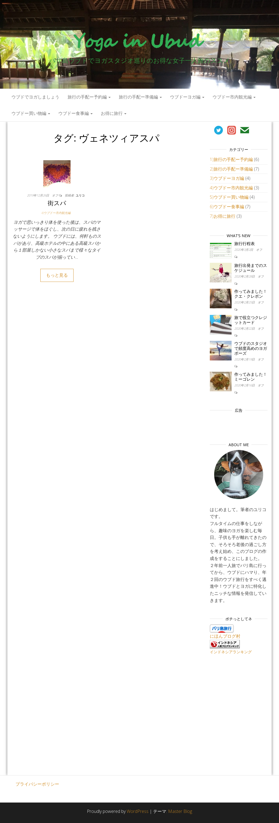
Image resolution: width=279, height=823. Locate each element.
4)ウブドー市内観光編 (56, 213)
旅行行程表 (244, 243)
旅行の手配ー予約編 (89, 97)
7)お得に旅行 (222, 216)
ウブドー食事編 (75, 113)
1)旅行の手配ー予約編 (231, 159)
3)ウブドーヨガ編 (227, 178)
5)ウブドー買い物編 (229, 197)
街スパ (57, 203)
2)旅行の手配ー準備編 (231, 169)
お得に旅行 (113, 113)
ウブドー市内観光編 (234, 97)
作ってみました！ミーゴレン (250, 376)
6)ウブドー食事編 (227, 207)
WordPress (137, 811)
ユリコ (80, 195)
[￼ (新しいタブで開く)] (218, 130)
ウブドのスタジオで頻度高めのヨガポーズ (250, 348)
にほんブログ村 (225, 636)
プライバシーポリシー (37, 784)
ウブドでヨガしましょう (35, 97)
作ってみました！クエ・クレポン (250, 293)
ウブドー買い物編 (30, 113)
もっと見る (57, 275)
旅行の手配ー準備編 (140, 97)
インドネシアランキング (231, 651)
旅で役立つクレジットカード (250, 320)
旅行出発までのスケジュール (250, 268)
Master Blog (180, 811)
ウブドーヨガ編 (187, 97)
